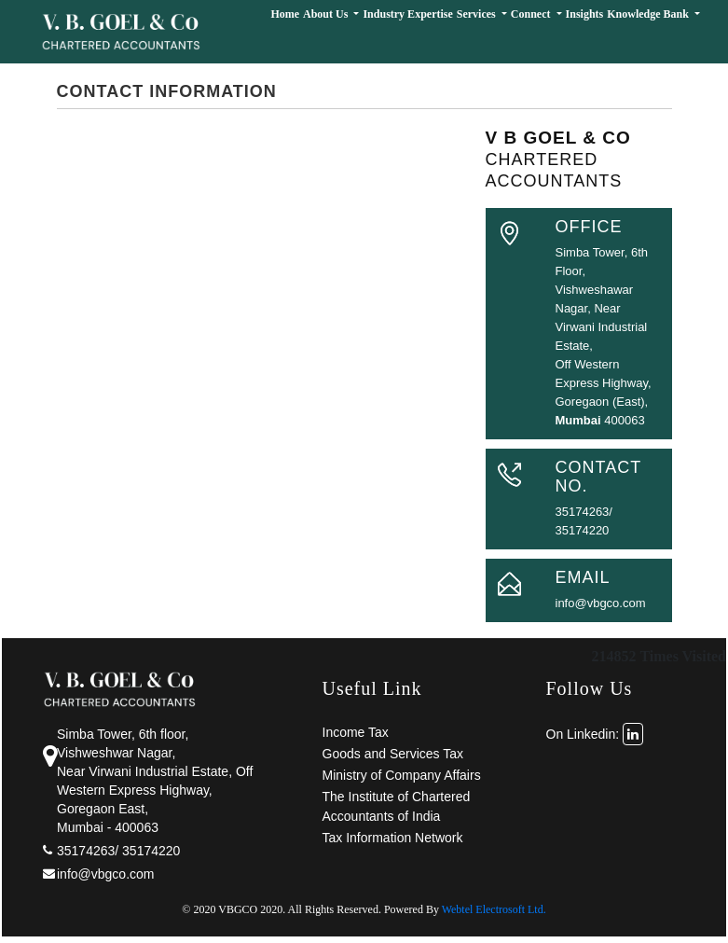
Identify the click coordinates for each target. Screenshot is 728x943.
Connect (532, 14)
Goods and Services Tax (393, 753)
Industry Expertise (407, 14)
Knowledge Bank (649, 14)
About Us (326, 14)
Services (478, 14)
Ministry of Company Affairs (402, 775)
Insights (585, 14)
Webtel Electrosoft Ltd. (494, 909)
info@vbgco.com (601, 603)
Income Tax (356, 732)
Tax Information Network (393, 837)
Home (284, 14)
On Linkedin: (595, 734)
